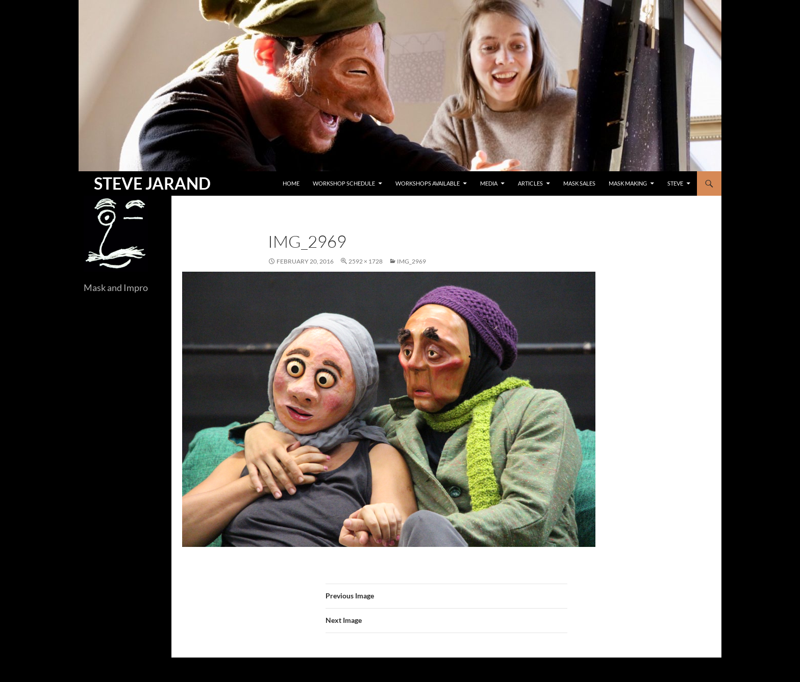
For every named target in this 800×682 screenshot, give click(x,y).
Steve (675, 183)
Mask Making (628, 183)
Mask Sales (579, 183)
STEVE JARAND (152, 183)
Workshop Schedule (344, 183)
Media (488, 183)
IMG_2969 (411, 261)
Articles (530, 183)
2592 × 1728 (365, 261)
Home (291, 183)
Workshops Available (427, 183)
